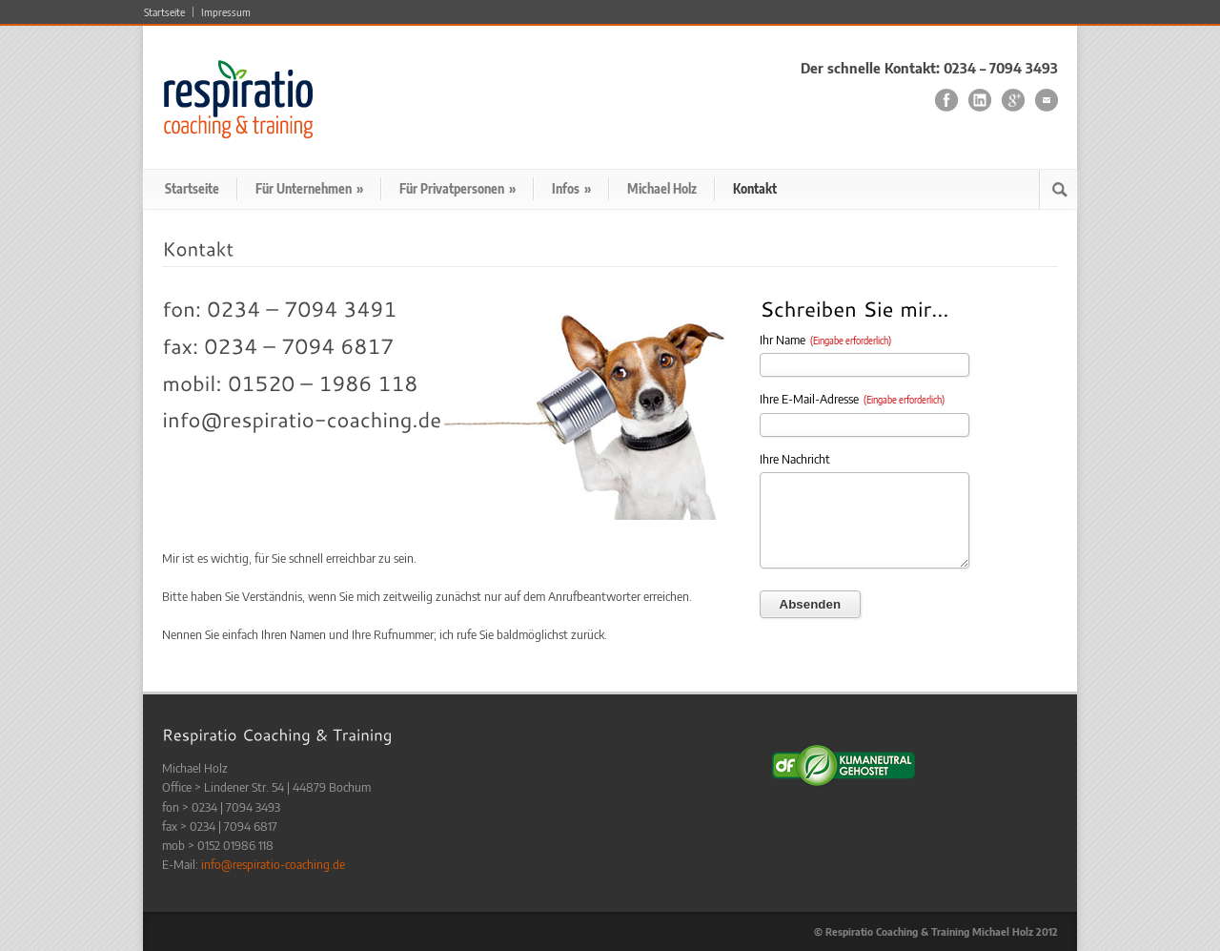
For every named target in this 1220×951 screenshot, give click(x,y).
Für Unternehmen (309, 188)
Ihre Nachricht (795, 458)
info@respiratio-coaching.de (273, 864)
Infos (571, 188)
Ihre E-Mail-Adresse (852, 398)
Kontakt (755, 188)
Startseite (164, 12)
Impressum (226, 12)
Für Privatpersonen (457, 188)
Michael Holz (662, 188)
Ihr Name (825, 339)
